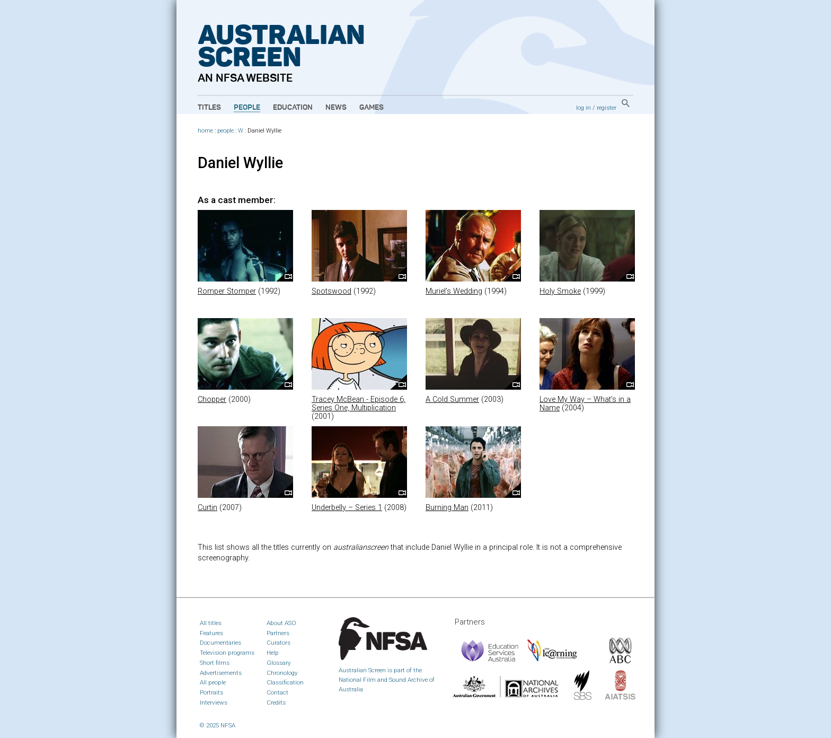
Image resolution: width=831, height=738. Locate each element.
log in (583, 107)
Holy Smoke (560, 291)
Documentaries (220, 642)
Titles (209, 107)
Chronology (282, 672)
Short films (214, 662)
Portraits (211, 692)
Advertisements (221, 672)
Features (211, 633)
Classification (285, 682)
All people (213, 682)
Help (273, 652)
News (336, 107)
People (247, 107)
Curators (278, 642)
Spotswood (331, 291)
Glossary (279, 662)
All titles (211, 623)
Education (293, 107)
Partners (278, 633)
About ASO (281, 623)
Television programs (227, 652)
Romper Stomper (227, 291)
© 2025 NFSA (217, 725)
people (225, 130)
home (205, 130)
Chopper (212, 399)
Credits (276, 702)
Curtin (207, 507)
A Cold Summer (452, 399)
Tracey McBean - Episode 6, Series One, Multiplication (358, 403)
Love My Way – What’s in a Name (585, 403)
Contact (277, 692)
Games (371, 107)
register (606, 107)
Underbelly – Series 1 (347, 507)
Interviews (213, 702)
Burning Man (447, 507)
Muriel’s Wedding (454, 291)
